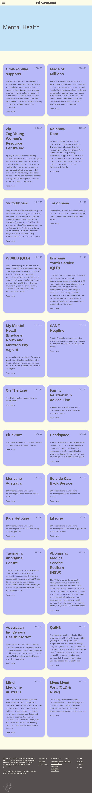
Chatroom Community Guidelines (55, 769)
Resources (67, 762)
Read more (10, 112)
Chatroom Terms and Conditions (57, 763)
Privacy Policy (43, 764)
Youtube (79, 767)
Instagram (80, 762)
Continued (10, 107)
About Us (42, 762)
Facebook (80, 764)
